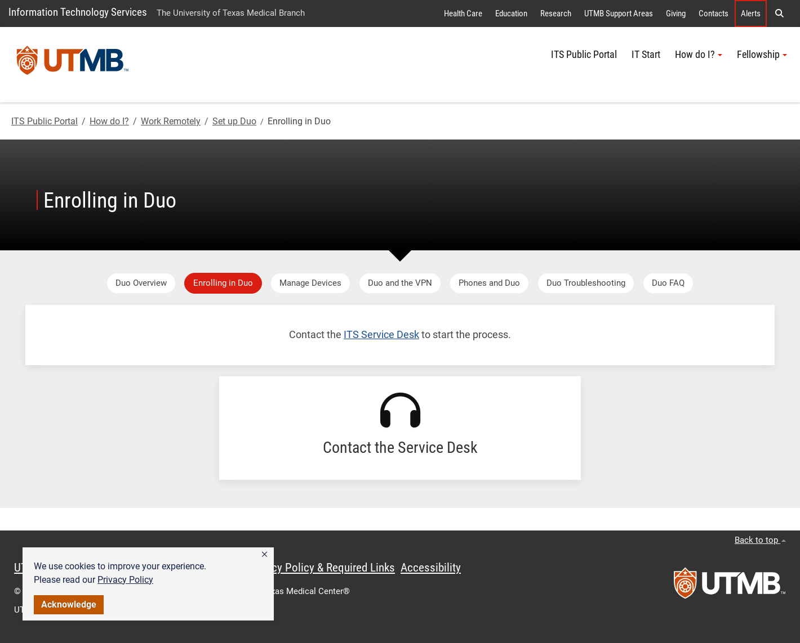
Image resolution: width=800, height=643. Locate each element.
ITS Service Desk (381, 334)
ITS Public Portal (584, 54)
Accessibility (431, 567)
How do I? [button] (698, 54)
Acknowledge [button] (68, 604)
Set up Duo (234, 121)
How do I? (109, 121)
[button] (264, 554)
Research (555, 13)
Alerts (751, 13)
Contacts (713, 13)
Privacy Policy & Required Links (321, 567)
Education (511, 13)
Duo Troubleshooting (585, 283)
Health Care (463, 13)
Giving (676, 13)
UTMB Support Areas (618, 13)
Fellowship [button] (762, 54)
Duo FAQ (668, 283)
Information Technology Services (77, 12)
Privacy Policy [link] (125, 579)
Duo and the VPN (400, 283)
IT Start (646, 54)
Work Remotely (171, 121)
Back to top (760, 540)
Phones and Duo (489, 283)
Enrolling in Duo (223, 283)
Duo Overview (141, 283)
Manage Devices (310, 283)
